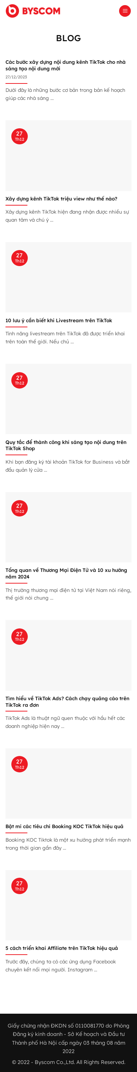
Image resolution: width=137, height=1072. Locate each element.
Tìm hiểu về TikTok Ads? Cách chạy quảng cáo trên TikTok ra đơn (67, 701)
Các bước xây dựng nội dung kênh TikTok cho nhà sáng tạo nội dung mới (65, 65)
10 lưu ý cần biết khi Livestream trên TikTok (58, 320)
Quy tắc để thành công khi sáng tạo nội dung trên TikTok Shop (65, 445)
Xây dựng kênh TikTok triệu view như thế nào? (61, 198)
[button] (125, 11)
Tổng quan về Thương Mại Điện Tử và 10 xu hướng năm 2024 (66, 573)
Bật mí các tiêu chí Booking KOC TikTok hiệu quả (64, 826)
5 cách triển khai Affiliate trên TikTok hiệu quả (61, 948)
